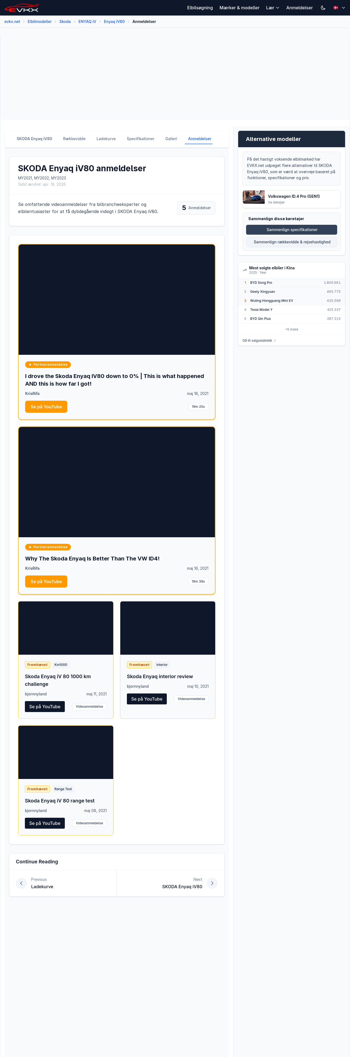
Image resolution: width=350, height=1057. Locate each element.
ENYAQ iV (87, 21)
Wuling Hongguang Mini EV (271, 301)
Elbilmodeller (40, 21)
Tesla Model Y (261, 310)
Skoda (65, 21)
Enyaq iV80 (114, 21)
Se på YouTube (46, 406)
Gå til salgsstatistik (259, 340)
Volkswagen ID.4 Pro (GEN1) (294, 196)
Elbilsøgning (200, 7)
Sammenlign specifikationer (292, 229)
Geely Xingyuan (262, 292)
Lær (273, 7)
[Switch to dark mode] (323, 7)
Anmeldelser (299, 7)
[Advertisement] (169, 77)
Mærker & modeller (240, 7)
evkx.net (12, 21)
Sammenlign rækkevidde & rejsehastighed (292, 242)
